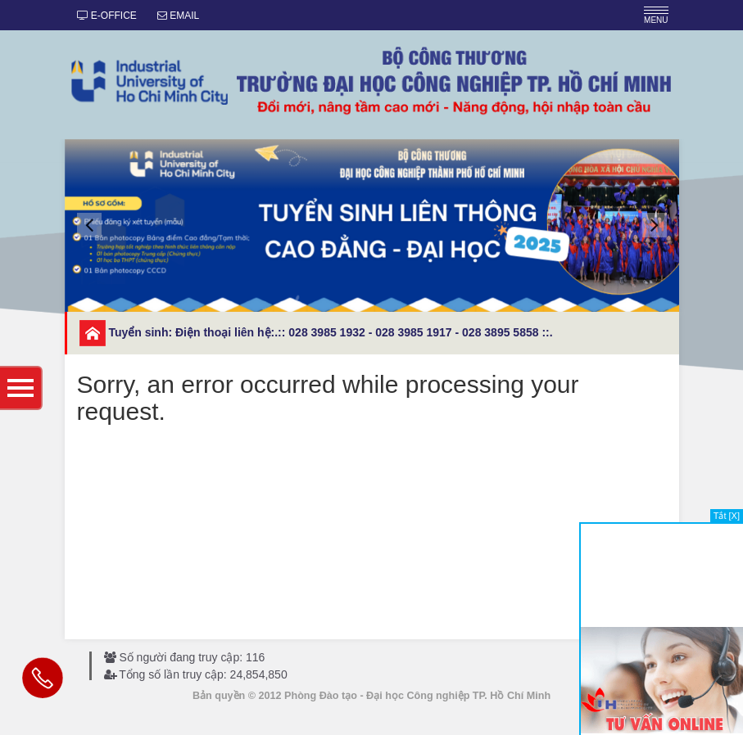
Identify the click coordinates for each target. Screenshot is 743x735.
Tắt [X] (727, 516)
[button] (89, 225)
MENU (656, 16)
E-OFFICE (107, 15)
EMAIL (178, 15)
